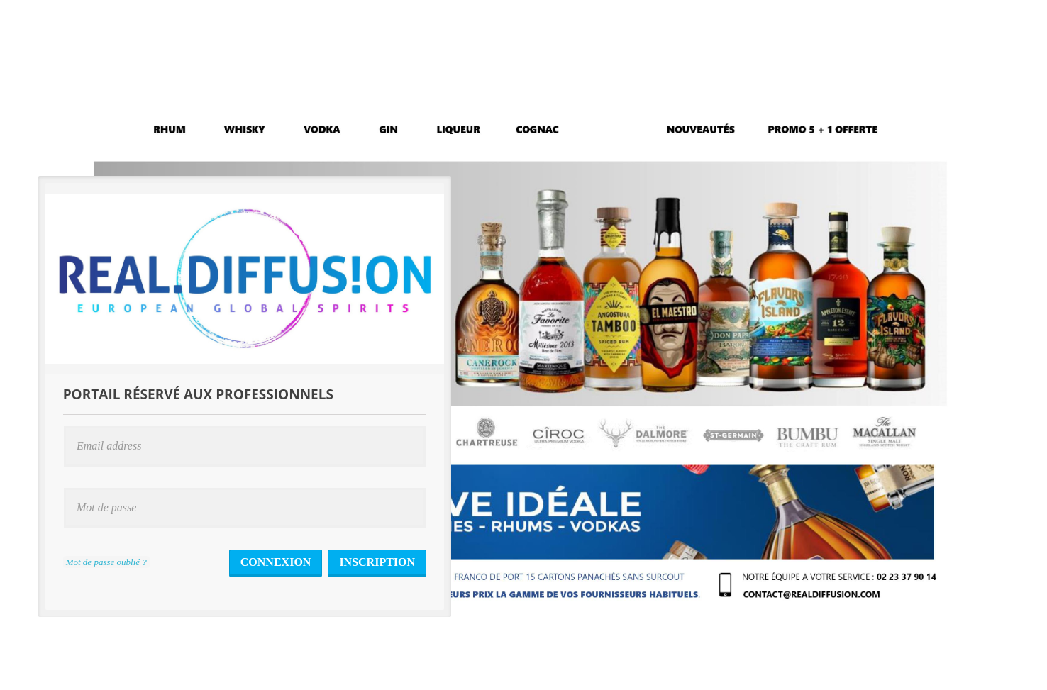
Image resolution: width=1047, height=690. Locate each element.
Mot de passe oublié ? (106, 562)
